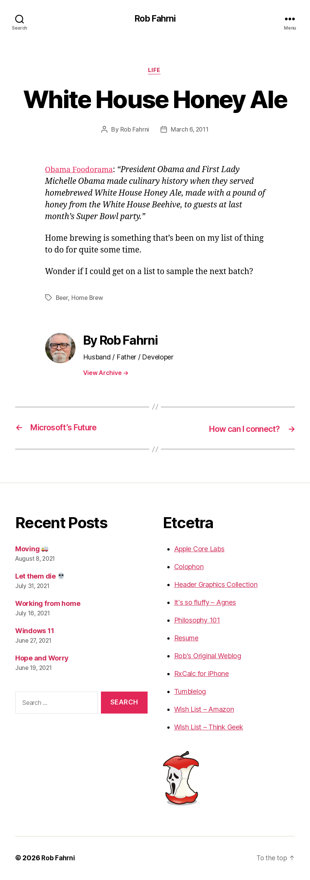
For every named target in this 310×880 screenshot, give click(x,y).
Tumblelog (190, 692)
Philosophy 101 (197, 621)
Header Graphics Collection (216, 585)
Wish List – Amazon (204, 710)
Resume (186, 639)
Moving (31, 550)
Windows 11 (34, 631)
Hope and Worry (42, 659)
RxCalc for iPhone (201, 674)
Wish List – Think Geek (208, 728)
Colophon (189, 567)
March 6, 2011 (189, 131)
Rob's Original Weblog (207, 656)
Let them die (40, 577)
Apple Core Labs (199, 550)
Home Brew (88, 299)
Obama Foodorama (81, 171)
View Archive (106, 374)
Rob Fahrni (155, 19)
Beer (62, 299)
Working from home (47, 604)
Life (155, 71)
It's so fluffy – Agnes (205, 603)
